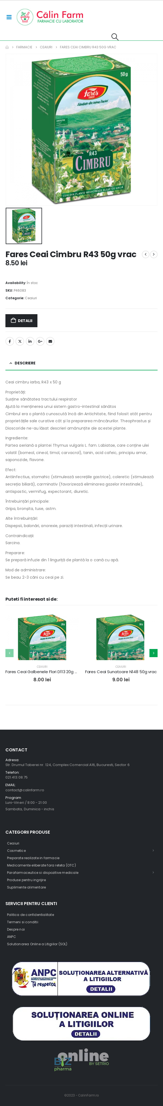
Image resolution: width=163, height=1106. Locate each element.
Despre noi (16, 929)
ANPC (11, 936)
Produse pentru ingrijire (26, 880)
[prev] (145, 254)
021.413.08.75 (16, 777)
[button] (115, 36)
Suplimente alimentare (26, 887)
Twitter (19, 341)
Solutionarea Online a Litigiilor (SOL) (37, 944)
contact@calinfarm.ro (24, 790)
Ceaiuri (31, 298)
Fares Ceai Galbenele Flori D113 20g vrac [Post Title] (44, 672)
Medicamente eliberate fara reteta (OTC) (41, 865)
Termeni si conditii (22, 922)
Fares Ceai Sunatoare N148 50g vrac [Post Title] (121, 672)
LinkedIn (30, 341)
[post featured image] (42, 651)
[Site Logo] (50, 17)
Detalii (25, 320)
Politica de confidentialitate (30, 914)
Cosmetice (16, 850)
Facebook (9, 341)
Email (50, 341)
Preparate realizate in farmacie (33, 858)
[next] (154, 254)
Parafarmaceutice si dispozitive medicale (42, 872)
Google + (40, 341)
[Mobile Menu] (8, 17)
